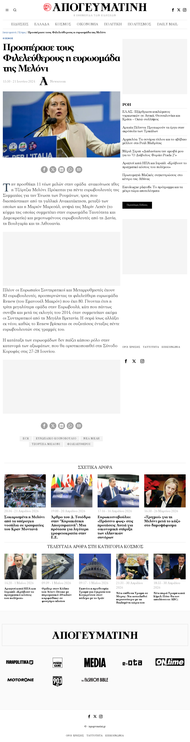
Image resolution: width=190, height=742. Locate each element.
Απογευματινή (9, 32)
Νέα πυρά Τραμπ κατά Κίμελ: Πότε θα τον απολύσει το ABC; (169, 596)
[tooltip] (173, 10)
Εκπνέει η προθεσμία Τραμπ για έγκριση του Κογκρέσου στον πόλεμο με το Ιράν (95, 593)
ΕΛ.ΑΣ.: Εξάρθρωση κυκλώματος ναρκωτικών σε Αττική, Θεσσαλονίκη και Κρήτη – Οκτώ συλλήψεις (151, 115)
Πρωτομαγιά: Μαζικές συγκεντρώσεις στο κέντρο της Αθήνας (152, 177)
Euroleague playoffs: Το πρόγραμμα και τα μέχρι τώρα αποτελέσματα (152, 189)
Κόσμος (22, 32)
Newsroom (58, 81)
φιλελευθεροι (78, 444)
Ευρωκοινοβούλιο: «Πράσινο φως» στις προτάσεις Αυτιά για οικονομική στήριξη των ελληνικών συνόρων (115, 527)
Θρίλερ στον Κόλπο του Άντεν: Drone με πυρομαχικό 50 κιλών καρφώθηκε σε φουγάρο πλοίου (57, 595)
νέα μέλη (91, 438)
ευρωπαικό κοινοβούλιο (56, 438)
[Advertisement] (154, 66)
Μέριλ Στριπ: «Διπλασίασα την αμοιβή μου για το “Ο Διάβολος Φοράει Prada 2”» (153, 153)
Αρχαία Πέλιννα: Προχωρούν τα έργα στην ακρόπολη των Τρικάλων (153, 129)
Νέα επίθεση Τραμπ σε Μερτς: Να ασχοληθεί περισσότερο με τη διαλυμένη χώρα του (132, 598)
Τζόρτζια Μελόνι (46, 444)
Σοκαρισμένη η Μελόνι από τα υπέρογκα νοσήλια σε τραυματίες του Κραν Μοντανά (24, 523)
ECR (26, 438)
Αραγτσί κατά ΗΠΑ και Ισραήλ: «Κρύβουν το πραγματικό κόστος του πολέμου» (154, 165)
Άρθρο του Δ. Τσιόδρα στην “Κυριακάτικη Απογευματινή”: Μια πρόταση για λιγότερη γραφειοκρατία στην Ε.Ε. (70, 527)
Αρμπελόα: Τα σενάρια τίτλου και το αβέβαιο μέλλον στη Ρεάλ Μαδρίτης (154, 141)
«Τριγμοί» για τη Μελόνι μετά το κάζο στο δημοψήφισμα (162, 521)
